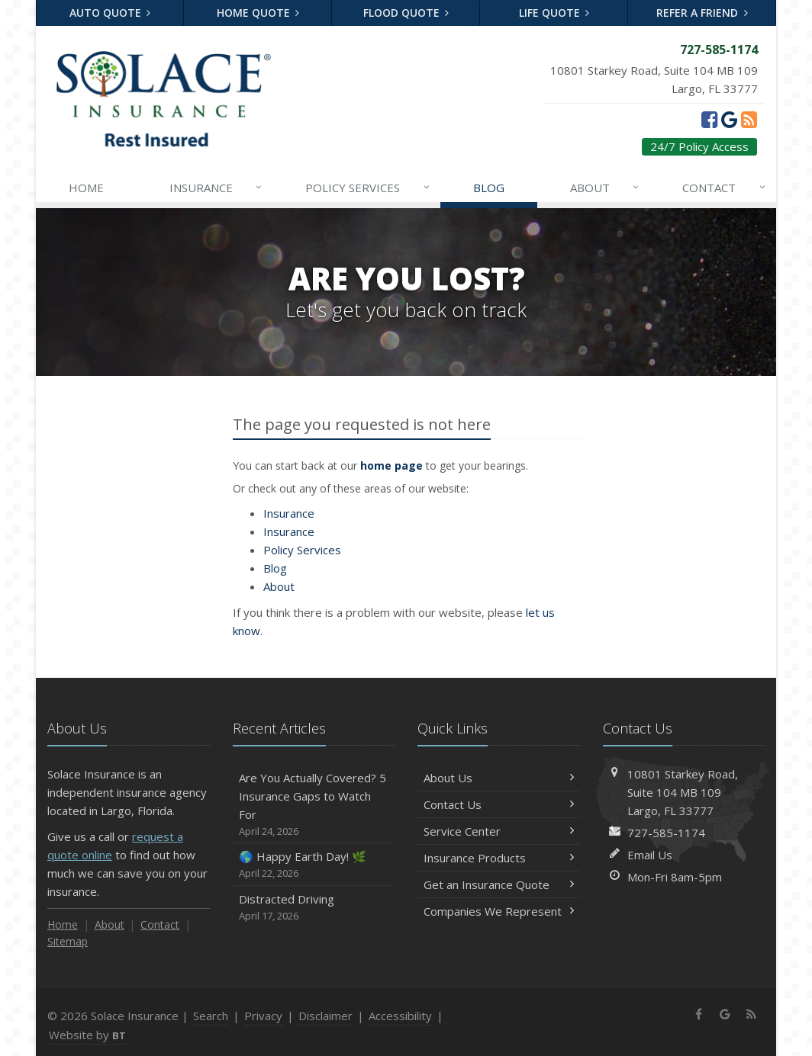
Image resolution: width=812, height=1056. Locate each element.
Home (86, 187)
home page (391, 465)
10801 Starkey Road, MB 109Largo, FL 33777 (682, 792)
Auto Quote (110, 12)
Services (368, 187)
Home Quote (258, 12)
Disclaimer (325, 1015)
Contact (724, 187)
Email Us (649, 854)
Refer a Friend (702, 12)
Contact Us (499, 804)
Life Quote (554, 12)
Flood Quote (406, 12)
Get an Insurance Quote (499, 884)
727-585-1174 (666, 832)
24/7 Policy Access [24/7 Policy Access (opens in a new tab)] (699, 146)
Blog (488, 187)
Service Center (499, 831)
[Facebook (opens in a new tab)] (709, 119)
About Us (499, 777)
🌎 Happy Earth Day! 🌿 (314, 865)
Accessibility (400, 1015)
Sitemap (67, 941)
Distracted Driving (314, 907)
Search (210, 1015)
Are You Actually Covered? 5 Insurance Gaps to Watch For (314, 804)
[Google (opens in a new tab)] (729, 119)
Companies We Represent (499, 911)
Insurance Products (499, 857)
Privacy (263, 1015)
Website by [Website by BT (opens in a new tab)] (87, 1034)
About (605, 187)
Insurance (216, 187)
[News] (749, 119)
